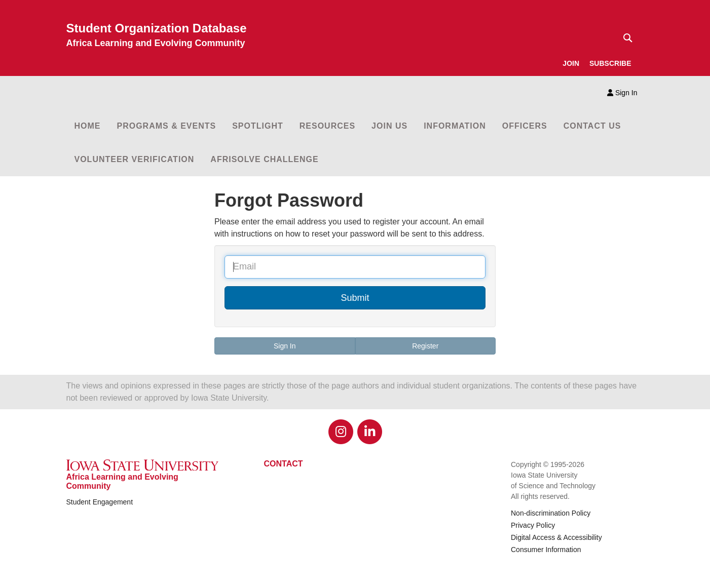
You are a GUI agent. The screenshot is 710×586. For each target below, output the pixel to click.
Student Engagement (99, 502)
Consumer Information (546, 549)
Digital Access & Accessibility (556, 537)
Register (425, 346)
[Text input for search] (625, 38)
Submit (355, 298)
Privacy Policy (533, 525)
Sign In (622, 93)
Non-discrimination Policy (550, 513)
